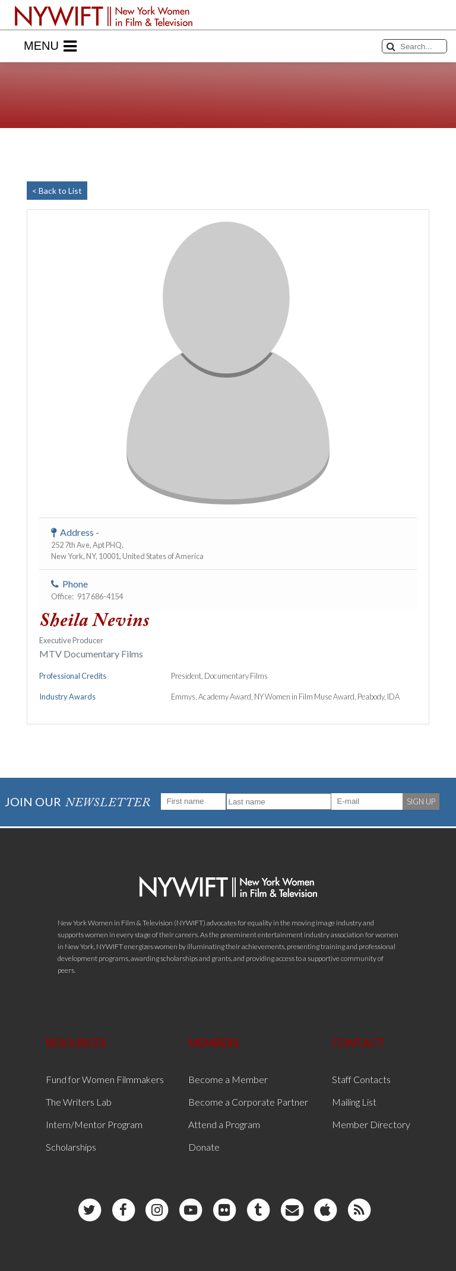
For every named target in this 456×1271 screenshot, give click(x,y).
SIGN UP (421, 801)
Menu (50, 46)
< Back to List (57, 191)
